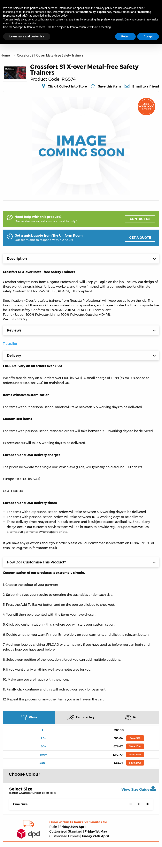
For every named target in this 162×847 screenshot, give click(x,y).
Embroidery (80, 717)
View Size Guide (138, 788)
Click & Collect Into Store (67, 86)
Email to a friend (145, 86)
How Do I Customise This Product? (81, 562)
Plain (29, 717)
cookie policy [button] (59, 15)
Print (133, 717)
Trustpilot (10, 344)
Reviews (81, 330)
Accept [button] (148, 36)
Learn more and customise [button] (26, 36)
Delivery (81, 355)
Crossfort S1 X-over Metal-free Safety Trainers (50, 55)
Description (81, 258)
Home (6, 55)
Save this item (109, 86)
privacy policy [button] (104, 8)
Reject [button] (125, 36)
